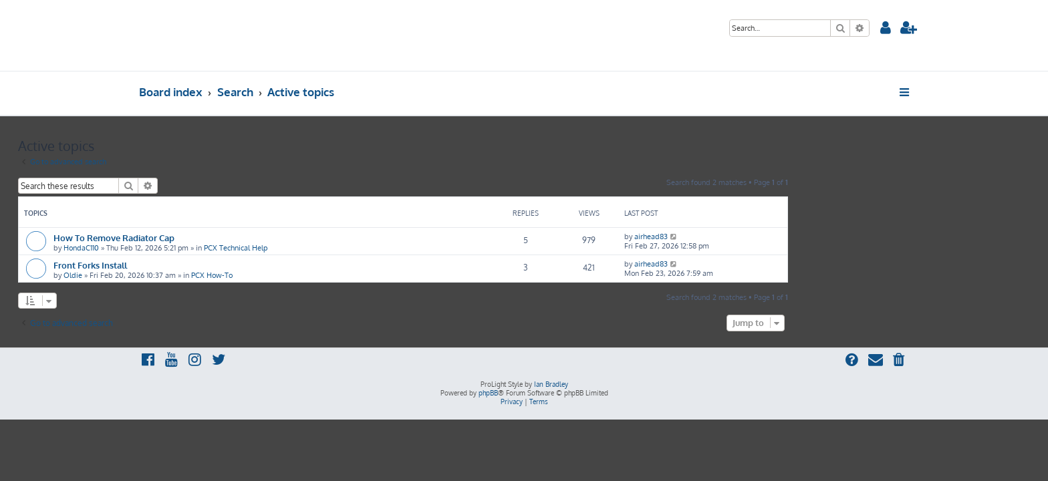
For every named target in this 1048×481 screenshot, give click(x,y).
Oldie (193, 275)
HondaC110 (202, 248)
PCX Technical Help (356, 248)
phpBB (488, 393)
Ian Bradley (551, 384)
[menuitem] (885, 29)
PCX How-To (333, 275)
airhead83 (772, 236)
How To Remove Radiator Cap (234, 237)
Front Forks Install (211, 265)
